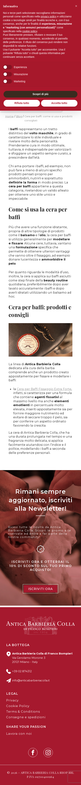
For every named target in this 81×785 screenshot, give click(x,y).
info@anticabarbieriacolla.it (31, 680)
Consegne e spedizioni (26, 717)
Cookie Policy (17, 706)
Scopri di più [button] (41, 94)
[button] (76, 6)
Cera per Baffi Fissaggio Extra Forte (44, 389)
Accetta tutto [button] (59, 103)
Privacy (12, 700)
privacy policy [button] (48, 16)
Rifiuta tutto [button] (21, 103)
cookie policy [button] (29, 31)
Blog (19, 116)
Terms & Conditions (23, 711)
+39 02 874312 (22, 671)
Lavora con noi (19, 733)
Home (9, 116)
